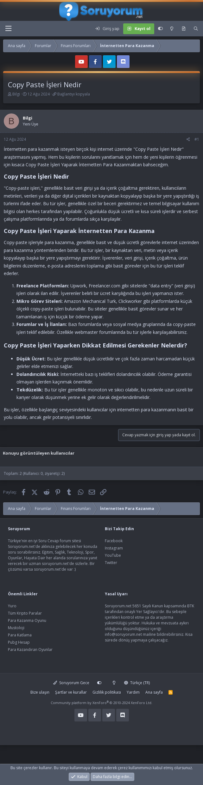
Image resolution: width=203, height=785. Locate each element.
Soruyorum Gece (71, 682)
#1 (196, 139)
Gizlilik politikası (106, 692)
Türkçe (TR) (137, 682)
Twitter (111, 562)
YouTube (113, 555)
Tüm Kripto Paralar (25, 613)
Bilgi (16, 94)
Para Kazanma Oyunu (27, 620)
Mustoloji (16, 627)
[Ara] (196, 28)
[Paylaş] (188, 139)
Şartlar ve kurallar (71, 692)
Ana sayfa (154, 692)
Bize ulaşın (39, 692)
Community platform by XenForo (101, 702)
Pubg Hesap (19, 642)
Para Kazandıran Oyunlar (30, 649)
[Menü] (8, 28)
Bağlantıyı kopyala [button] (73, 94)
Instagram (114, 548)
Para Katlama (20, 635)
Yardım (133, 692)
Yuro (12, 606)
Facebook (114, 540)
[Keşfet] (183, 28)
